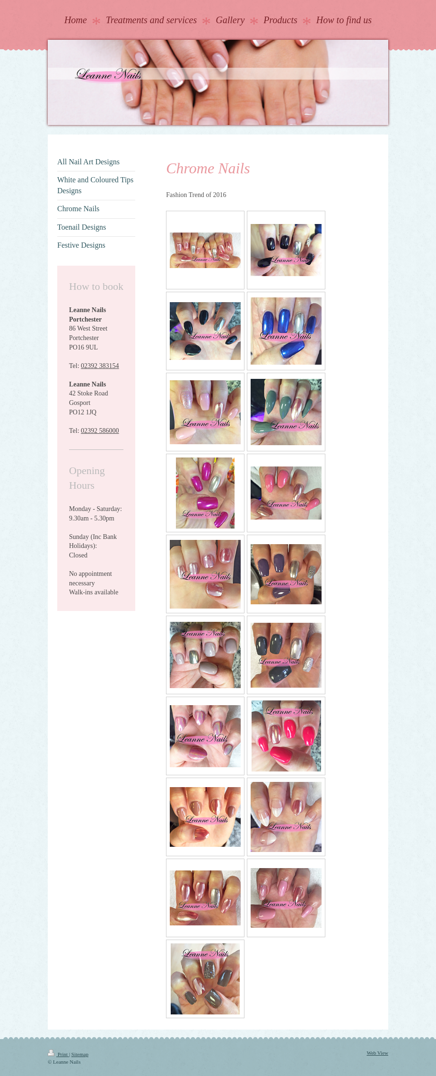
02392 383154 (100, 365)
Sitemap (79, 1054)
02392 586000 (100, 430)
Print (58, 1054)
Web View (377, 1053)
